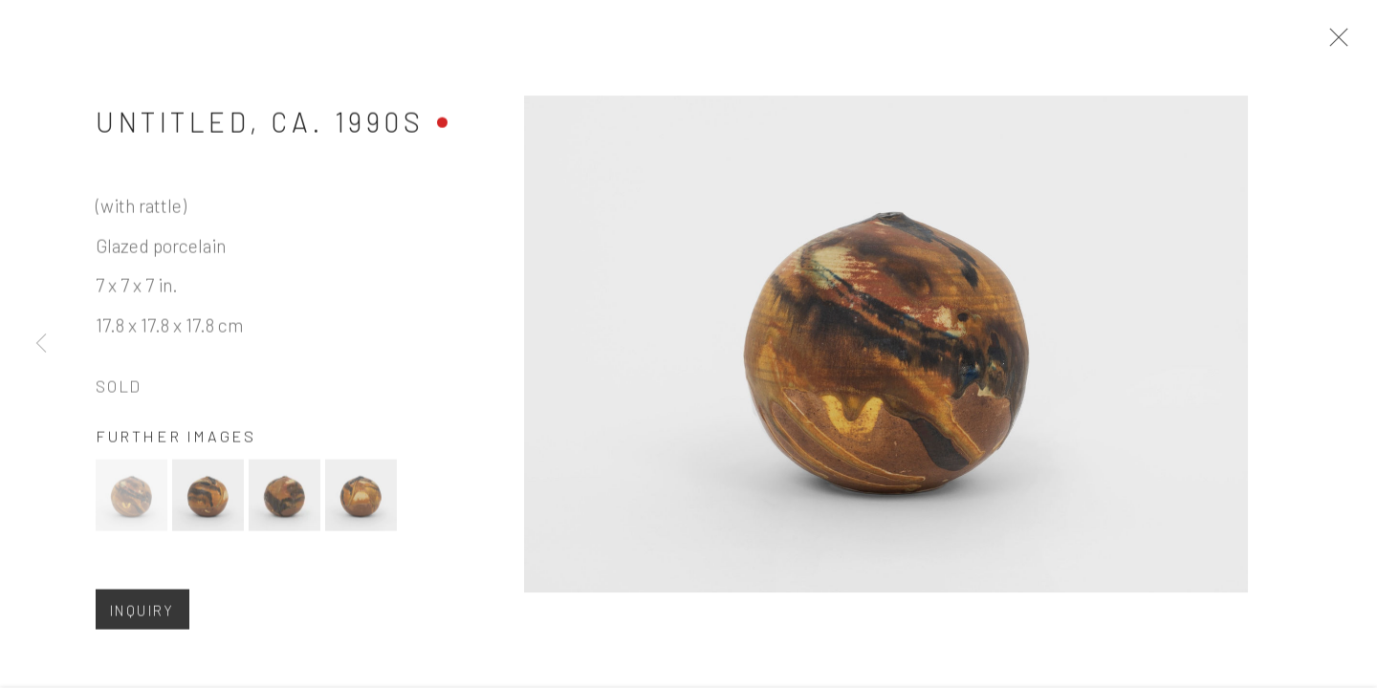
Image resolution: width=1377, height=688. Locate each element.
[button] (131, 501)
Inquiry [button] (142, 616)
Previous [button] (41, 344)
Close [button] (1337, 43)
